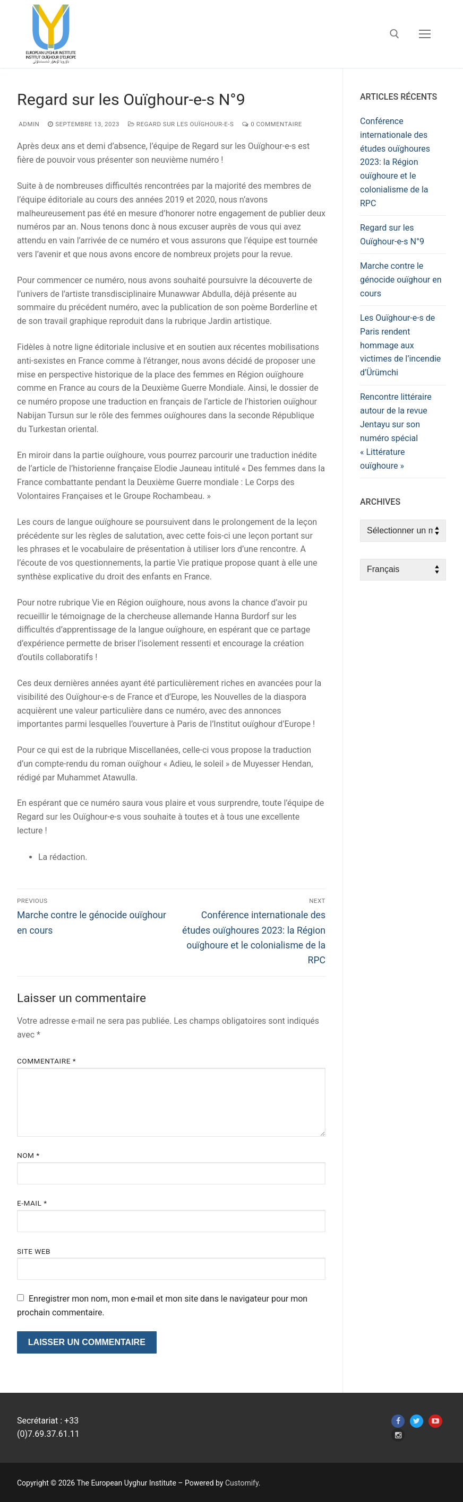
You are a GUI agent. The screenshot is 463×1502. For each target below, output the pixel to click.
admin (28, 124)
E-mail (32, 1203)
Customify (242, 1483)
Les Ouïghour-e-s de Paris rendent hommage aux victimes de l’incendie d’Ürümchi (400, 345)
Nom (28, 1155)
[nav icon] (425, 34)
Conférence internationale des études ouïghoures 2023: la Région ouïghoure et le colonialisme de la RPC (395, 162)
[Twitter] (416, 1421)
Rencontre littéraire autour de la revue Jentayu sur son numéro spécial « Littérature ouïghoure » (396, 431)
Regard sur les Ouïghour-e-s (181, 124)
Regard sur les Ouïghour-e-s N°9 (392, 235)
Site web (33, 1251)
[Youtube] (435, 1421)
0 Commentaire (272, 124)
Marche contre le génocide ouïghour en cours (401, 279)
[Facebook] (398, 1421)
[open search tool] (394, 34)
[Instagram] (398, 1435)
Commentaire (46, 1061)
